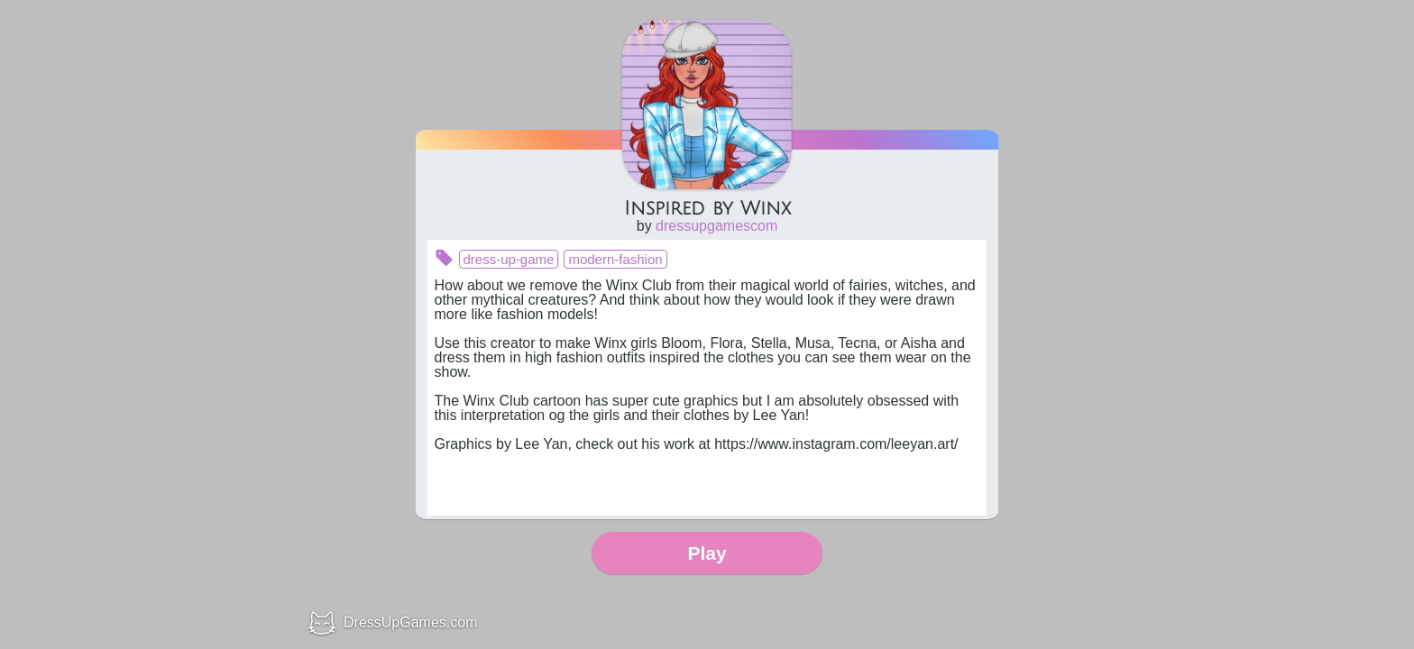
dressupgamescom (716, 225)
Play (706, 553)
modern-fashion (615, 259)
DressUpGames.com (410, 622)
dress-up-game (509, 259)
